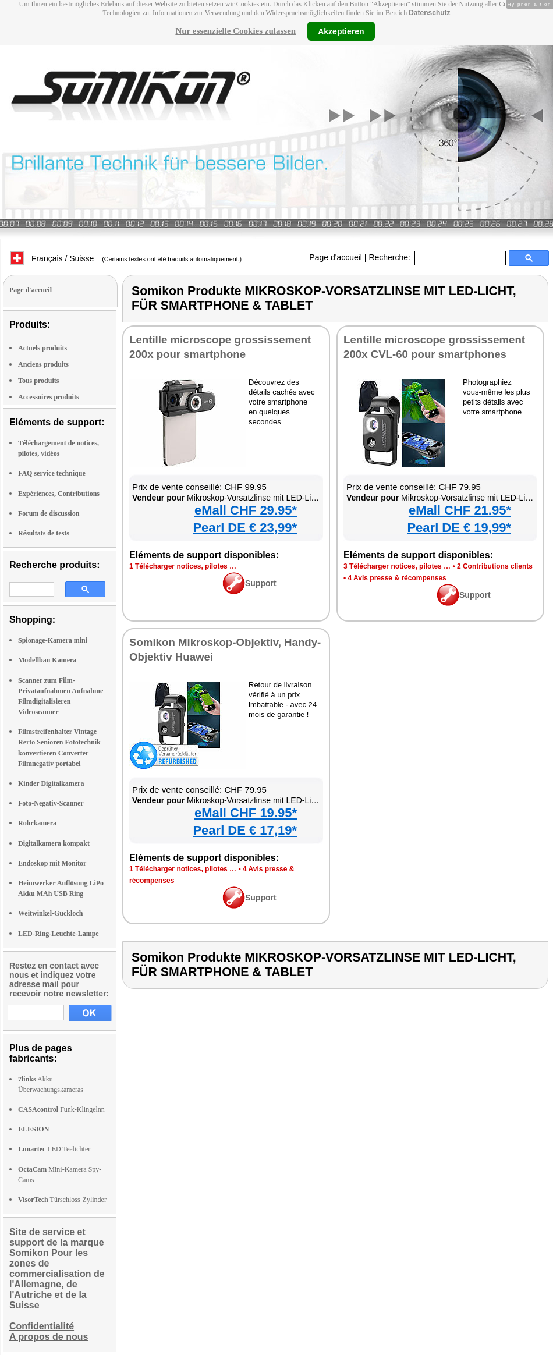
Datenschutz (429, 13)
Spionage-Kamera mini (52, 640)
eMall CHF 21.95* (460, 510)
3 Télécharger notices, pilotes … (397, 566)
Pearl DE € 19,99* (459, 527)
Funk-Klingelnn (61, 1109)
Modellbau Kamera (47, 660)
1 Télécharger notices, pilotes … (182, 566)
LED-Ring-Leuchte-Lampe (58, 934)
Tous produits (38, 381)
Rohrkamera (37, 823)
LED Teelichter (54, 1149)
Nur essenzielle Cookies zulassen (235, 31)
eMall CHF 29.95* (245, 510)
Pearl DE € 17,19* (245, 830)
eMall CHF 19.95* (245, 813)
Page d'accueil (335, 257)
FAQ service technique (52, 473)
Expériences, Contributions (59, 493)
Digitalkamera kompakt (54, 843)
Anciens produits (43, 364)
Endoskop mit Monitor (52, 863)
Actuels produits (42, 348)
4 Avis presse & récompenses (397, 578)
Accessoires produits (48, 397)
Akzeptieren (341, 31)
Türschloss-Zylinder (62, 1200)
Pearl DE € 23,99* (245, 527)
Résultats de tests (43, 533)
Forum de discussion (48, 513)
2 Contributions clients (495, 566)
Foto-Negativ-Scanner (51, 803)
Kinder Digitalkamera (51, 783)
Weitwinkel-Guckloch (50, 913)
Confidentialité (41, 1326)
